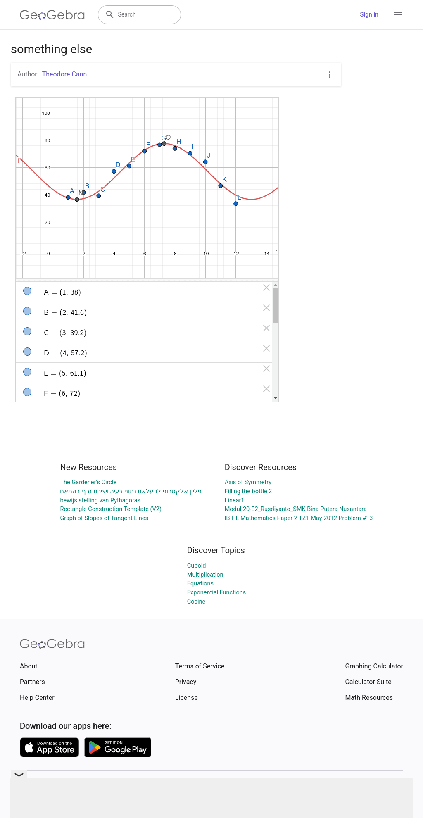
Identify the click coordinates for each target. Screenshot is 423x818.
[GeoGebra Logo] (52, 15)
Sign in (369, 14)
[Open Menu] (398, 15)
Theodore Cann (64, 74)
